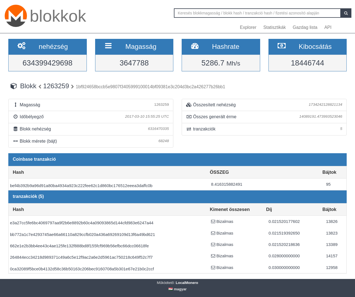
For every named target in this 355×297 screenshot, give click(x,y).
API (327, 27)
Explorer (248, 27)
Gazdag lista (305, 27)
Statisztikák (274, 27)
